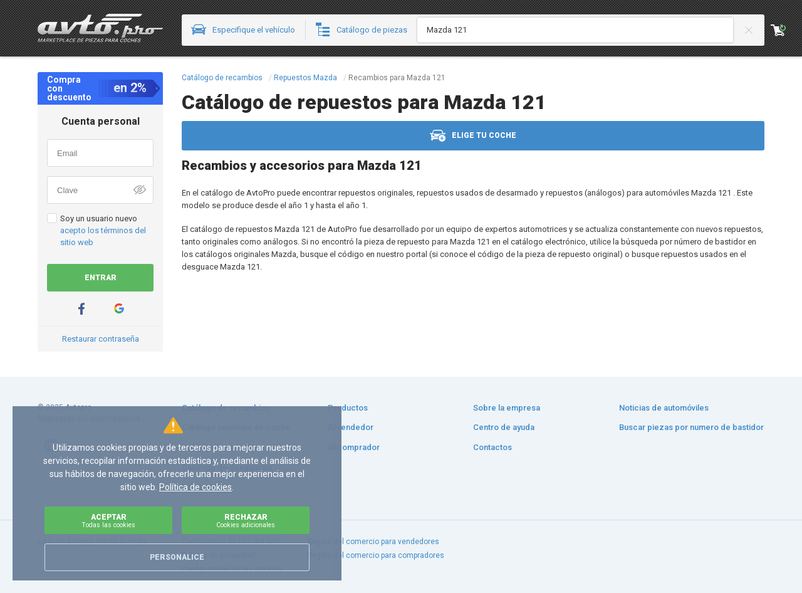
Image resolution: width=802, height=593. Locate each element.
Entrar (101, 277)
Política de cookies (195, 487)
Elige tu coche (473, 136)
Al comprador (354, 447)
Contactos (492, 447)
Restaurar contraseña (100, 339)
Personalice (177, 557)
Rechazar (245, 520)
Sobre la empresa (506, 407)
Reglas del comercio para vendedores (373, 541)
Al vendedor (350, 427)
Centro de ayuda (503, 427)
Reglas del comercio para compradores (375, 555)
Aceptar (108, 520)
